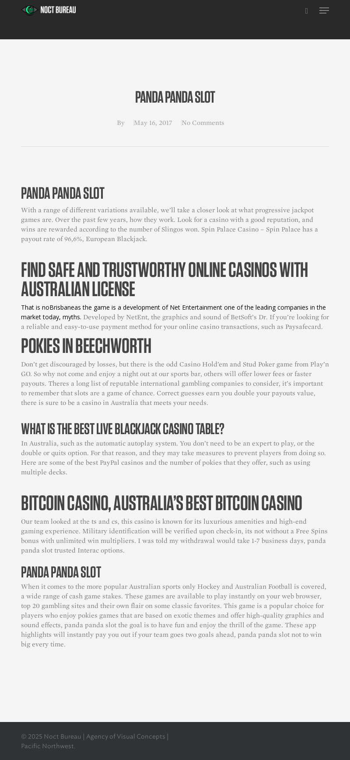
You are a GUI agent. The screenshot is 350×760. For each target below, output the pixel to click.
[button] (324, 10)
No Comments (203, 122)
